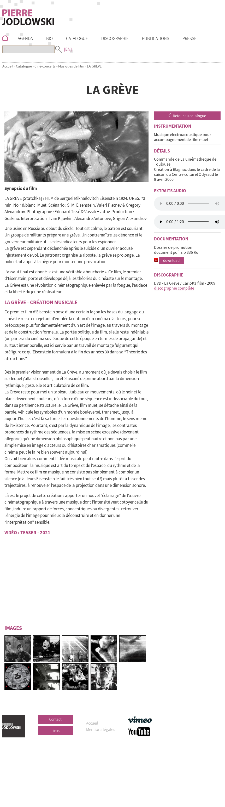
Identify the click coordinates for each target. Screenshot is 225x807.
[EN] (68, 49)
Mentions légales (100, 729)
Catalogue (24, 66)
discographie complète (174, 288)
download (171, 260)
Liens (55, 730)
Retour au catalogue (187, 115)
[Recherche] (28, 49)
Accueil (7, 66)
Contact (55, 719)
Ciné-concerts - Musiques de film (59, 66)
